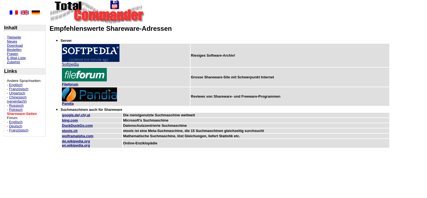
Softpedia (70, 64)
